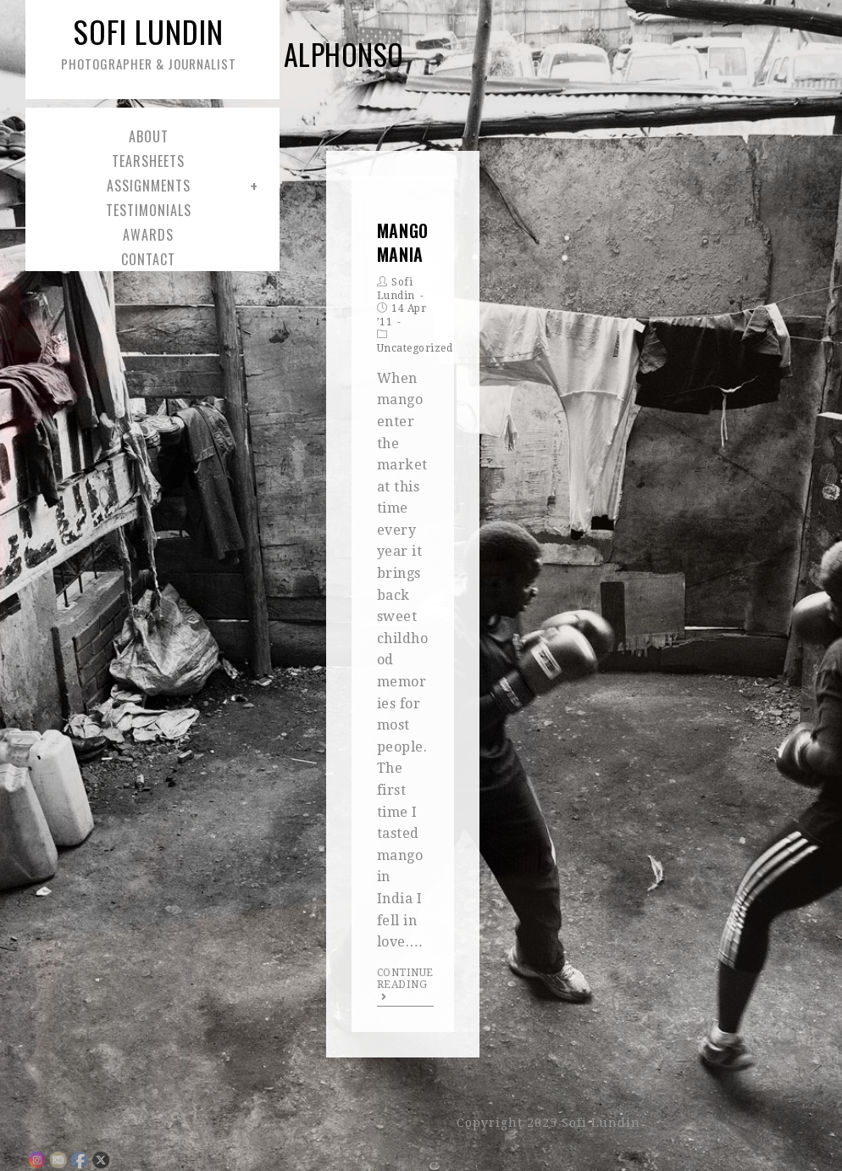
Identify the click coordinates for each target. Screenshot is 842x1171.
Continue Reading (405, 984)
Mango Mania (403, 242)
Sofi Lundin (148, 41)
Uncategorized (415, 348)
